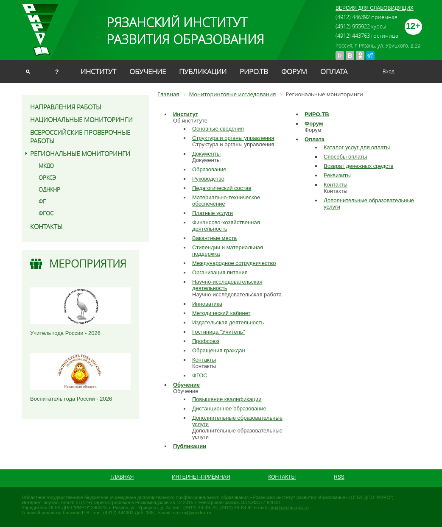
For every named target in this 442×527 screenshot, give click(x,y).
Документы (206, 154)
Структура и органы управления (233, 138)
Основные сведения (218, 128)
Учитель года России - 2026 (65, 333)
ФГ (42, 201)
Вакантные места (214, 238)
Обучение (147, 71)
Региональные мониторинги (80, 153)
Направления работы (65, 107)
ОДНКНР (49, 189)
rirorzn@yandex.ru (192, 512)
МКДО (46, 166)
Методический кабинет (221, 313)
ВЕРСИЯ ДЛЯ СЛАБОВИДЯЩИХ (375, 8)
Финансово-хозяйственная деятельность (226, 225)
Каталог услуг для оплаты (357, 147)
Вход (388, 71)
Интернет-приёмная (201, 477)
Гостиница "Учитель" (218, 332)
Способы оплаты (345, 156)
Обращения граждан (218, 350)
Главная (122, 477)
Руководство (208, 179)
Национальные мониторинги (81, 119)
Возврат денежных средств (358, 166)
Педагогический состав (221, 188)
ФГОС (46, 213)
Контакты (46, 226)
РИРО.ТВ (254, 71)
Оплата (333, 71)
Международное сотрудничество (234, 263)
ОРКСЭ (47, 177)
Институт (98, 71)
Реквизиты (337, 175)
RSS (339, 477)
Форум (294, 71)
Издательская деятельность (228, 322)
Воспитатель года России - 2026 (71, 399)
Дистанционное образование (229, 408)
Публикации (203, 71)
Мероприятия (87, 263)
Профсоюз (205, 341)
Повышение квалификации (226, 399)
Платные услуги (212, 213)
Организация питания (220, 272)
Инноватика (207, 304)
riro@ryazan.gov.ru (289, 507)
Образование (209, 169)
